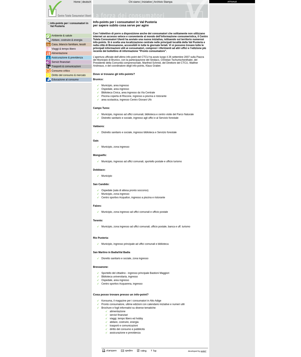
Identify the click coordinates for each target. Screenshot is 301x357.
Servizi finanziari (61, 62)
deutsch (86, 1)
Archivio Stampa (163, 1)
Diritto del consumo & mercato (69, 75)
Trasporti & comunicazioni (66, 66)
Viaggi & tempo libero (64, 48)
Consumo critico (61, 70)
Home (77, 1)
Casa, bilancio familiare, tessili (69, 44)
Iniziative (147, 1)
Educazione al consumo (65, 79)
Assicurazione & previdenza (67, 57)
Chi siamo (134, 1)
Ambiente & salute (61, 35)
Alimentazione (59, 53)
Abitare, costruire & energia (66, 40)
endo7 (203, 351)
